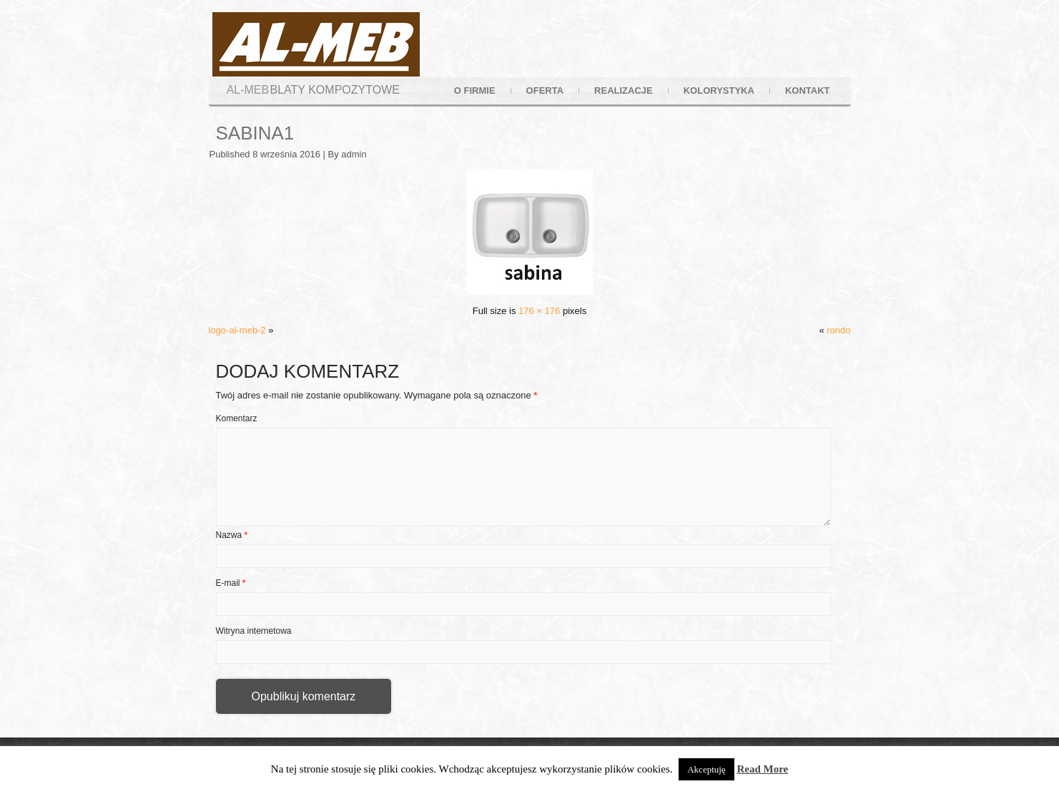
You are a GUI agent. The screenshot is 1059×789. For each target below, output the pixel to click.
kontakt (807, 90)
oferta (544, 90)
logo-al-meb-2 (237, 330)
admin (353, 154)
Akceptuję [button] (706, 769)
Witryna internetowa (254, 631)
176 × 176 (539, 310)
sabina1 (255, 133)
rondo (838, 330)
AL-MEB (248, 90)
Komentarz (236, 418)
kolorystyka (719, 90)
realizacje (623, 90)
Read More (762, 769)
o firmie (475, 90)
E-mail (231, 583)
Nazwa (232, 535)
